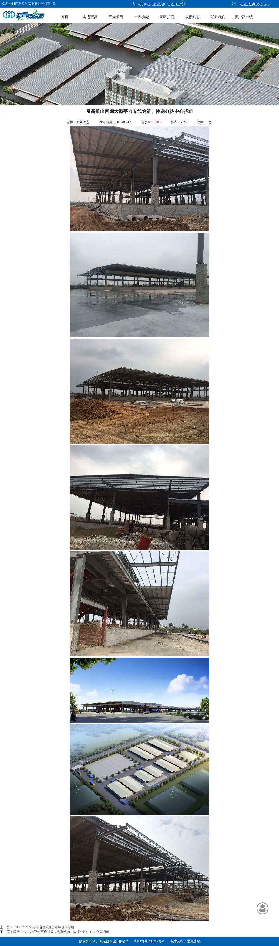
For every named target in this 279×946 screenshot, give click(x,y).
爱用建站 (193, 941)
